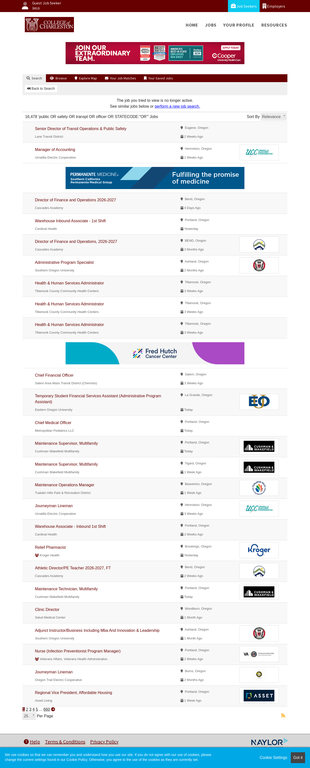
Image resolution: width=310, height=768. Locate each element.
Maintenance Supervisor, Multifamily (66, 443)
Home (192, 25)
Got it (298, 757)
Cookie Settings (273, 757)
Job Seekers (244, 6)
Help (32, 741)
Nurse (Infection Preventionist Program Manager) (78, 651)
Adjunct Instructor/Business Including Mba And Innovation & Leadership (97, 630)
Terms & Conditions (65, 741)
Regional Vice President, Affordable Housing (73, 693)
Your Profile (238, 25)
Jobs (210, 25)
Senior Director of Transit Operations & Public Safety (81, 129)
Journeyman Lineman (54, 506)
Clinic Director (47, 609)
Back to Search (41, 88)
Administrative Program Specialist (64, 262)
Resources (274, 25)
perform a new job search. (177, 106)
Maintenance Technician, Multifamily (66, 589)
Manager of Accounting (55, 150)
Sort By (253, 117)
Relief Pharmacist (50, 547)
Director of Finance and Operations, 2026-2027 (76, 241)
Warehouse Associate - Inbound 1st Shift (70, 526)
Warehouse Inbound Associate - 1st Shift (70, 221)
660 (46, 709)
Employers (274, 6)
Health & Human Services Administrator (69, 283)
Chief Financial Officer (54, 375)
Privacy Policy (104, 741)
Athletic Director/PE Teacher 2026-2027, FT (73, 568)
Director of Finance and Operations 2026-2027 (75, 200)
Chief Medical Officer (53, 423)
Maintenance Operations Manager (64, 485)
